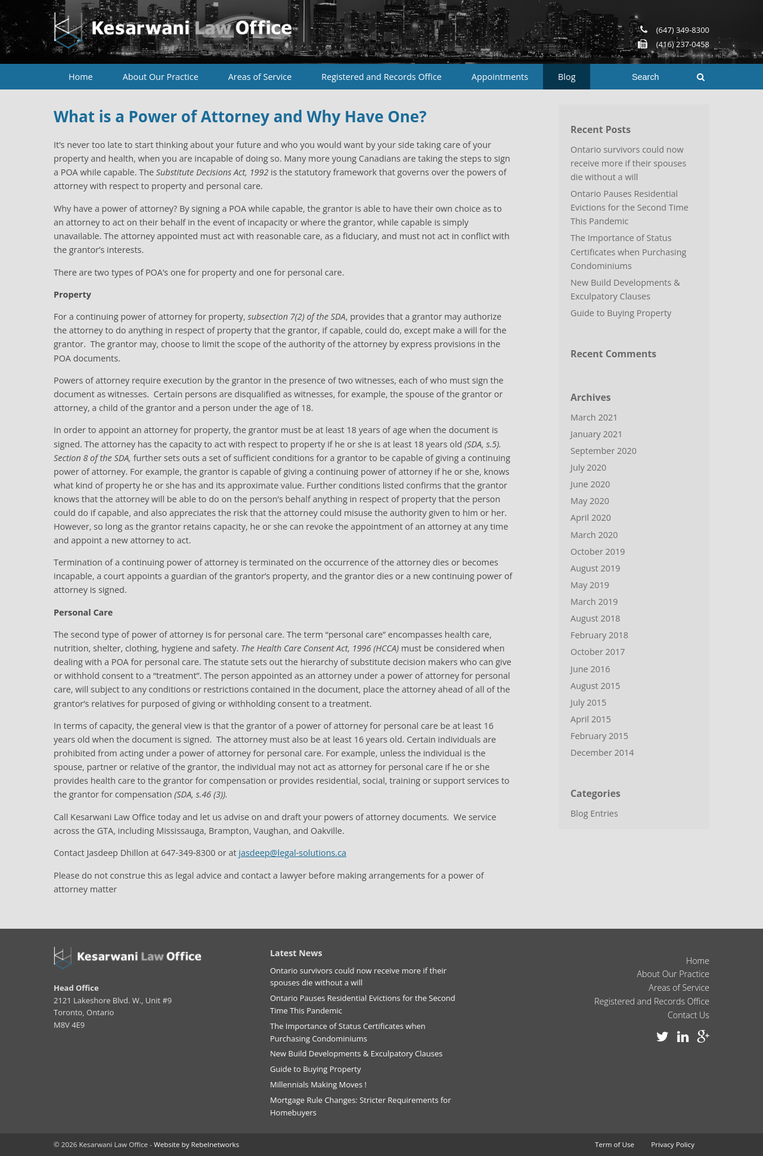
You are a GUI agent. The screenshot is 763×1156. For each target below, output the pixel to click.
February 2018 (599, 633)
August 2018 (595, 617)
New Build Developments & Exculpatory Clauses (625, 288)
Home (81, 76)
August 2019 (595, 567)
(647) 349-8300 (682, 29)
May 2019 (589, 583)
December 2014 (602, 751)
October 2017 (597, 650)
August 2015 (595, 684)
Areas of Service (260, 76)
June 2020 (590, 483)
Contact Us (688, 1015)
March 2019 (594, 600)
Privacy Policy (672, 1143)
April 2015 (590, 718)
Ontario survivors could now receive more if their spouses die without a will (628, 163)
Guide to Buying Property (620, 312)
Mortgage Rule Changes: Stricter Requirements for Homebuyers (360, 1105)
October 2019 (597, 550)
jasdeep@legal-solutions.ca (292, 852)
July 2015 (588, 701)
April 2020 (590, 517)
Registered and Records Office (381, 76)
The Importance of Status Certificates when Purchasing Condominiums (628, 251)
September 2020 (603, 450)
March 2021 (594, 416)
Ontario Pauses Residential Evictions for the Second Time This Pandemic (629, 207)
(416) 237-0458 (682, 44)
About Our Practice (160, 76)
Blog (566, 76)
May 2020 (589, 500)
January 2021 (596, 433)
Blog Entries (594, 811)
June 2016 (590, 667)
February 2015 (599, 734)
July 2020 (588, 466)
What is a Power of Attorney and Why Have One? (240, 116)
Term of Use (614, 1143)
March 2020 (594, 533)
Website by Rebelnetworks (196, 1143)
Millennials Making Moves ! (318, 1083)
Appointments (500, 76)
